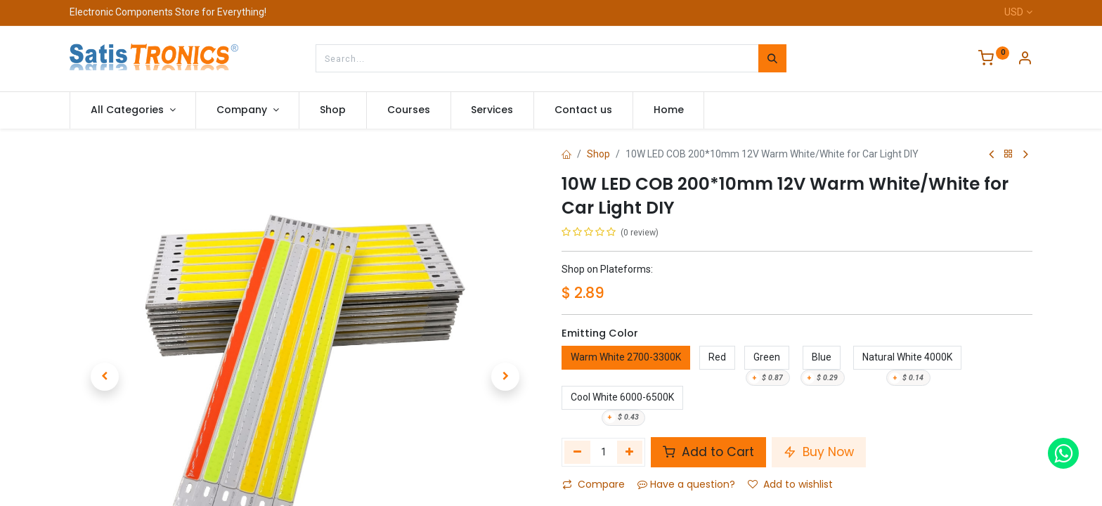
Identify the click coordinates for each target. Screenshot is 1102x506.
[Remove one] (577, 452)
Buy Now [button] (819, 451)
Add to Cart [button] (708, 451)
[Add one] (630, 452)
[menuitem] (332, 110)
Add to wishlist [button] (790, 484)
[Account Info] (1024, 59)
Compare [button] (593, 484)
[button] (105, 335)
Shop (598, 154)
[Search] (772, 58)
